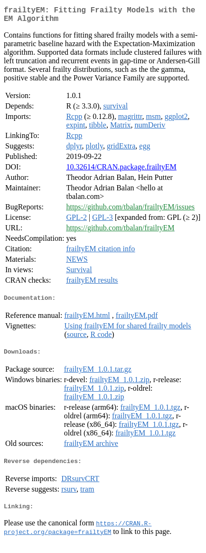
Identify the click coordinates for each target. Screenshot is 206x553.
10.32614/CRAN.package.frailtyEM (121, 171)
